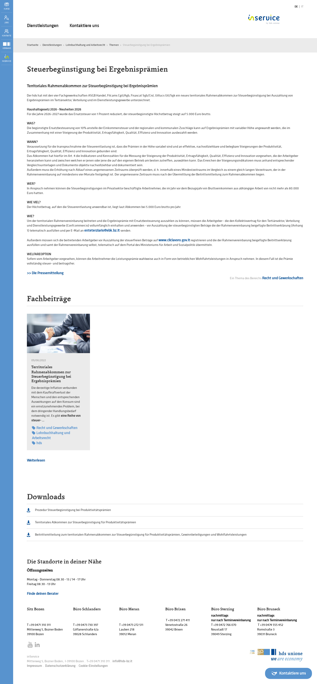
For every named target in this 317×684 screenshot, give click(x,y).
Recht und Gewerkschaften (282, 278)
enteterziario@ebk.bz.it (102, 230)
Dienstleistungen (42, 26)
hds (37, 443)
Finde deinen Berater (42, 594)
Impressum (34, 666)
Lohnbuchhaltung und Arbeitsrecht (85, 45)
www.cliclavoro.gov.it (174, 240)
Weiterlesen (36, 460)
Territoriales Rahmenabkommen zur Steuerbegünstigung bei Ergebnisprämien (51, 374)
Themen (114, 45)
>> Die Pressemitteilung (45, 273)
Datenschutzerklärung (60, 666)
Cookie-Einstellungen (93, 666)
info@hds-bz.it (122, 661)
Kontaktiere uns (84, 26)
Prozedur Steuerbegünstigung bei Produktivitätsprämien (73, 510)
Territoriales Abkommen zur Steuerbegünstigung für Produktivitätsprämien (85, 522)
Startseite (32, 45)
